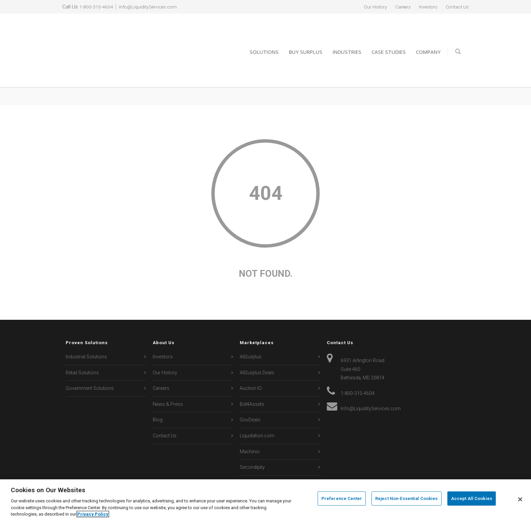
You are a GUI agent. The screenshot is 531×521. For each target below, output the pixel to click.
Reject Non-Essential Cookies (406, 499)
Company (428, 40)
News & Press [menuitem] (168, 380)
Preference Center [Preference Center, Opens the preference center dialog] (341, 499)
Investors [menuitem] (424, 7)
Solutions (264, 40)
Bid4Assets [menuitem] (252, 380)
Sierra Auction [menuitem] (255, 459)
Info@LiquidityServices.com (151, 7)
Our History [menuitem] (366, 7)
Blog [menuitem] (158, 396)
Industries (347, 40)
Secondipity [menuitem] (252, 443)
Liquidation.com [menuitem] (257, 412)
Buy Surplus (305, 40)
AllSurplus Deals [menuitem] (257, 349)
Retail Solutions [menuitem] (82, 349)
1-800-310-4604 (96, 7)
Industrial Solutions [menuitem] (86, 333)
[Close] (520, 499)
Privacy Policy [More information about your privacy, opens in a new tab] (92, 514)
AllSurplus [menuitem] (250, 333)
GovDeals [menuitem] (250, 396)
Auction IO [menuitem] (251, 364)
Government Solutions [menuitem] (90, 364)
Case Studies (388, 40)
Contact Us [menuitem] (456, 7)
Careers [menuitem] (396, 7)
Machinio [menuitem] (250, 428)
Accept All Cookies (471, 499)
